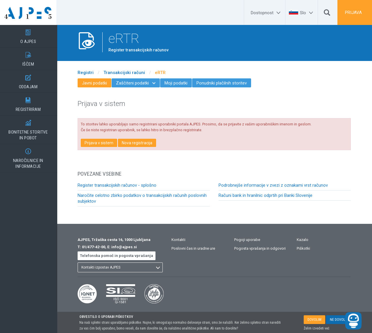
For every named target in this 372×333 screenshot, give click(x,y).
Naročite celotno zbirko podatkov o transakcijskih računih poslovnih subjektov (143, 198)
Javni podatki (95, 83)
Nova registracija (138, 143)
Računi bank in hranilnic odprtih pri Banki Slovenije (266, 195)
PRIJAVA (353, 12)
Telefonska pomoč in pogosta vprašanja (117, 255)
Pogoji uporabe (248, 239)
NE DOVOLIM (339, 320)
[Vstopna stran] (29, 12)
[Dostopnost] (266, 12)
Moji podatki (176, 83)
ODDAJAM (29, 79)
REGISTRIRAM (29, 102)
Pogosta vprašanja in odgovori (261, 248)
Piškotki (304, 248)
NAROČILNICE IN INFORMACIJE (29, 156)
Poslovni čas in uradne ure (194, 248)
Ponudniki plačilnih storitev (222, 83)
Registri (86, 72)
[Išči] (327, 13)
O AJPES (29, 34)
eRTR (161, 72)
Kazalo (303, 239)
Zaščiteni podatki (136, 83)
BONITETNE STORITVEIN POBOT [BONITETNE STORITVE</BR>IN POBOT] (29, 128)
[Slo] (307, 12)
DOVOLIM (314, 320)
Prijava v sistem (99, 143)
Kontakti (179, 239)
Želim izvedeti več (317, 328)
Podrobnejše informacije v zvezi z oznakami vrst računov (274, 185)
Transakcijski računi (125, 72)
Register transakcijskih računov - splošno (117, 185)
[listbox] (121, 267)
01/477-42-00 (94, 247)
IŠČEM (29, 57)
